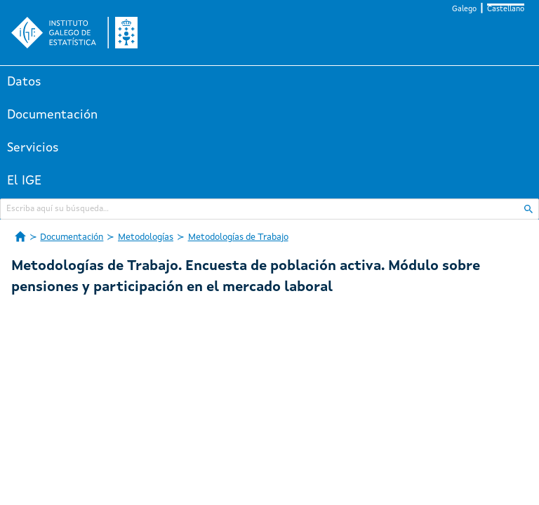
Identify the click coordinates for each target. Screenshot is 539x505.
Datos (24, 82)
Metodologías (145, 237)
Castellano (505, 9)
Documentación (52, 115)
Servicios (33, 148)
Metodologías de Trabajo (238, 237)
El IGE (24, 181)
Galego (464, 9)
